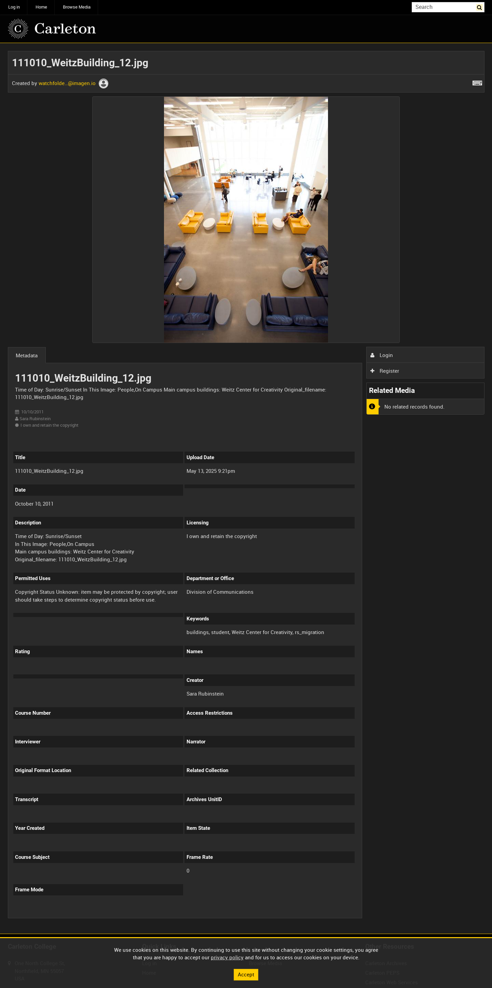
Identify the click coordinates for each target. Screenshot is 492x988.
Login (381, 355)
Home (41, 7)
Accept (246, 974)
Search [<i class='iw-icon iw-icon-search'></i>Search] (480, 6)
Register (384, 370)
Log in (14, 7)
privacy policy (227, 957)
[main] (246, 488)
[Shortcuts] (477, 81)
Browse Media (77, 7)
